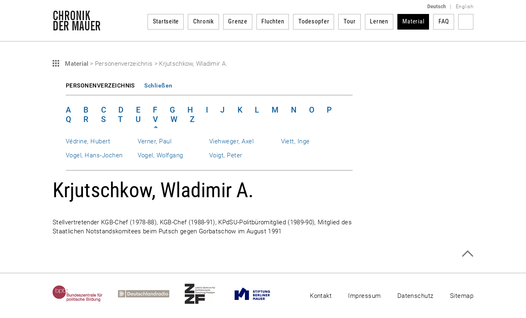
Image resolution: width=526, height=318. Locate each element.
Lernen (379, 21)
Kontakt (321, 296)
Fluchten (272, 21)
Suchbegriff (465, 22)
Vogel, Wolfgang (160, 155)
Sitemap (461, 296)
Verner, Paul (155, 141)
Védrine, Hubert (88, 141)
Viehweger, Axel (231, 141)
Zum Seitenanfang (467, 253)
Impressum (364, 296)
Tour (350, 21)
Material (413, 21)
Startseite (166, 21)
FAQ (443, 21)
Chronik (203, 21)
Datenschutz (415, 296)
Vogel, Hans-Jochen (94, 155)
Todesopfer (314, 21)
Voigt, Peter (225, 155)
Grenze (237, 21)
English (464, 6)
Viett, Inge (295, 141)
